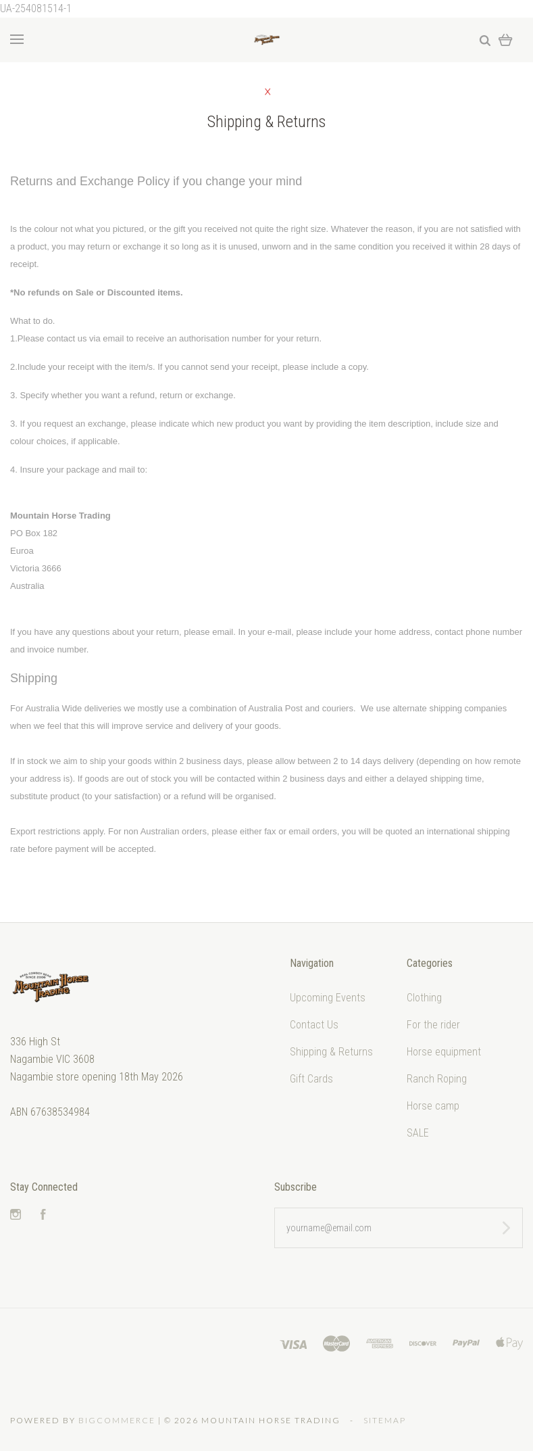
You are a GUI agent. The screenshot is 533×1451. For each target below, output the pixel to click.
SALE (418, 1132)
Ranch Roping (437, 1078)
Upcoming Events (327, 997)
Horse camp (433, 1105)
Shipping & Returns (331, 1051)
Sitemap (384, 1420)
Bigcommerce (116, 1420)
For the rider (433, 1024)
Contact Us (314, 1024)
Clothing (424, 997)
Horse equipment (444, 1051)
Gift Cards (311, 1078)
